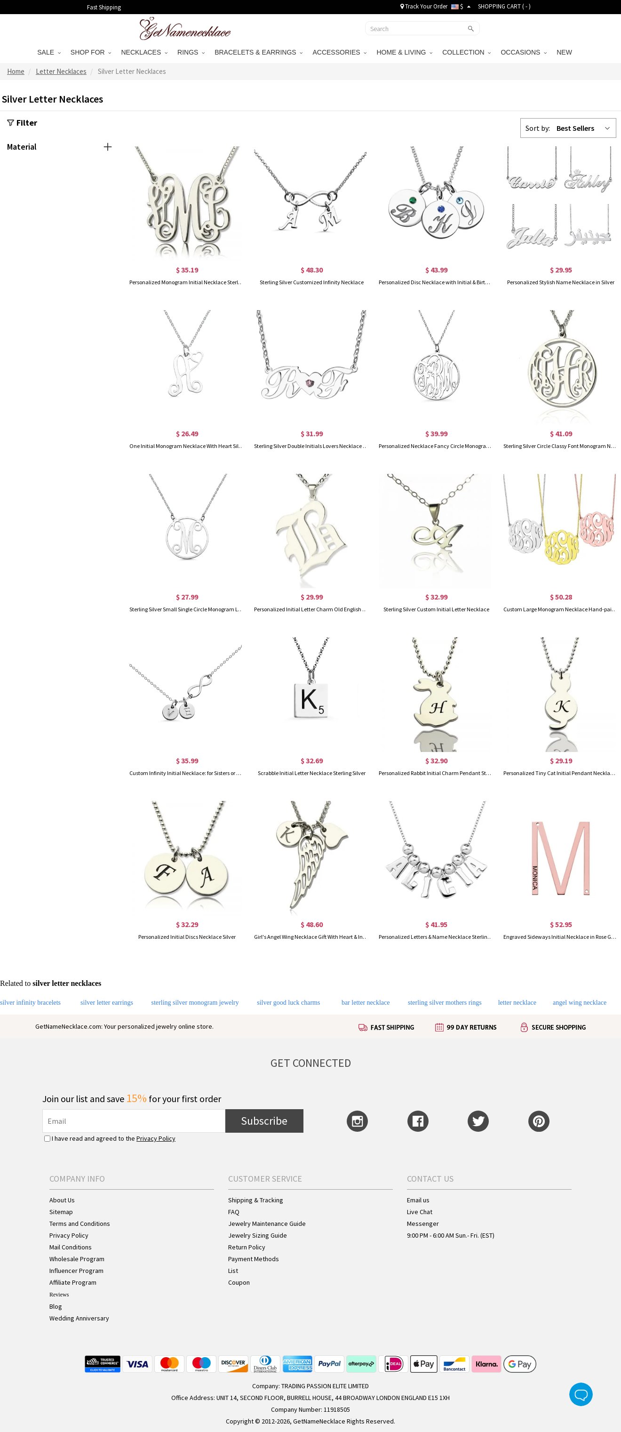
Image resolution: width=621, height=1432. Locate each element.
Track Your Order (423, 6)
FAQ (233, 1212)
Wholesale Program (76, 1259)
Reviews (59, 1294)
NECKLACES (144, 52)
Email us (418, 1200)
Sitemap (61, 1212)
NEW (565, 52)
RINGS (191, 52)
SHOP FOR (91, 52)
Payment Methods (253, 1259)
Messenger (423, 1223)
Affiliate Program (72, 1282)
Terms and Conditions (79, 1223)
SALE (49, 52)
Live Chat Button (581, 1394)
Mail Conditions (70, 1247)
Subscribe (264, 1120)
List (233, 1270)
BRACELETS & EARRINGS (259, 52)
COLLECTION (466, 52)
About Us (62, 1200)
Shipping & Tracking (255, 1200)
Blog (55, 1306)
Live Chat (419, 1212)
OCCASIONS (524, 52)
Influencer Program (76, 1270)
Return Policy (246, 1247)
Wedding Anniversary (79, 1318)
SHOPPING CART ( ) (504, 6)
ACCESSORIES (339, 52)
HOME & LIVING (404, 52)
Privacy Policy (155, 1138)
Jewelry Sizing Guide (257, 1235)
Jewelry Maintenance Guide (267, 1223)
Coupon (239, 1282)
